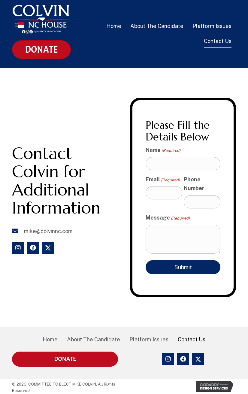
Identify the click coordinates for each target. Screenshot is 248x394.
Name (163, 150)
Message (168, 217)
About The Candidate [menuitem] (93, 339)
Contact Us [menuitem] (191, 339)
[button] (18, 248)
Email (163, 179)
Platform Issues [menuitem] (148, 339)
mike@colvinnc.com (48, 231)
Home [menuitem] (50, 339)
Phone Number (194, 184)
